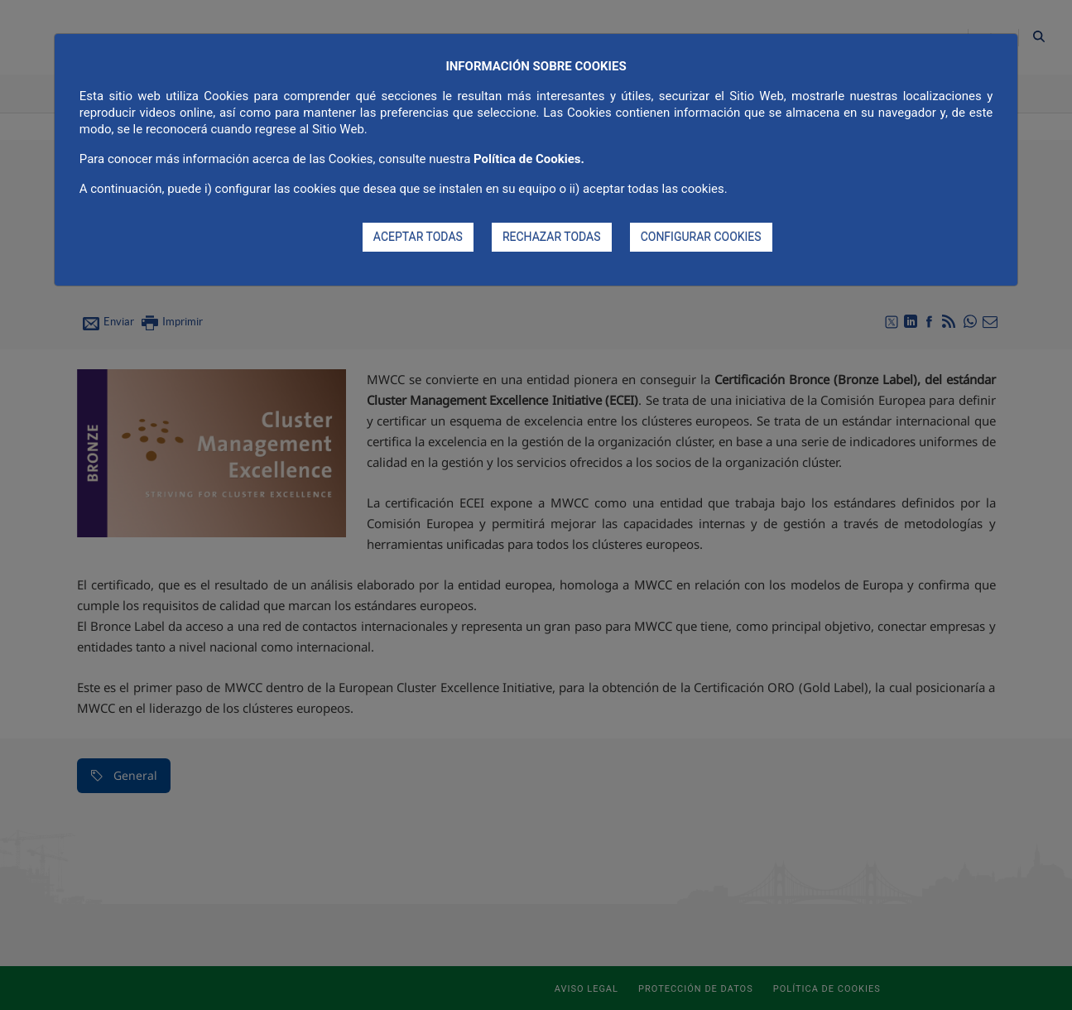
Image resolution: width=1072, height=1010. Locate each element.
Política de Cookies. (529, 159)
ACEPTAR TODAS (418, 236)
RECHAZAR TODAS (551, 236)
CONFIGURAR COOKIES (701, 236)
